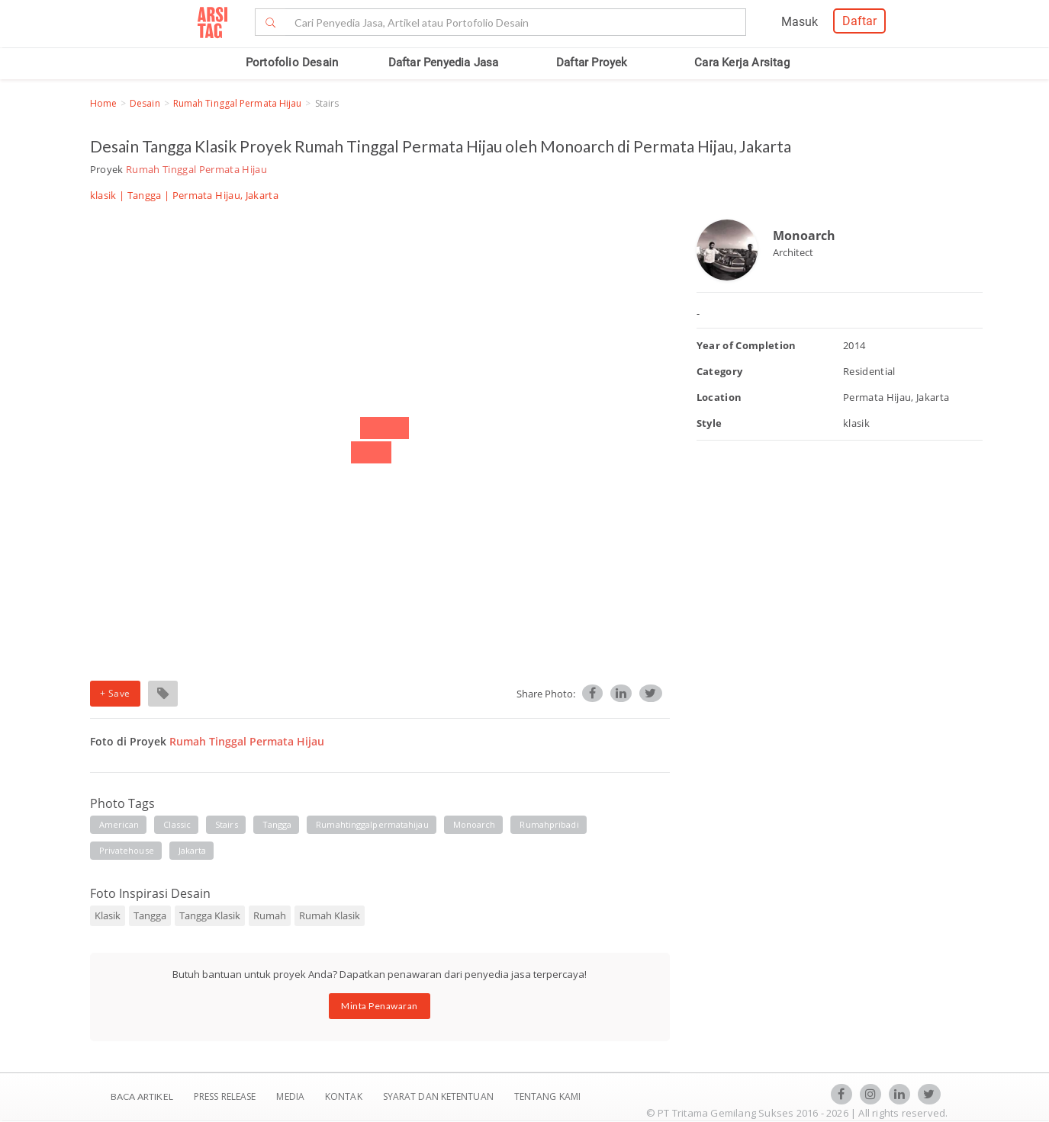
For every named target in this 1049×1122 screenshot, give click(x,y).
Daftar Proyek (592, 62)
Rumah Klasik (329, 915)
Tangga (144, 195)
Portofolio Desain (292, 62)
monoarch (474, 824)
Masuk (799, 21)
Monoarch (804, 235)
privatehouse (126, 850)
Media (291, 1096)
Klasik (108, 915)
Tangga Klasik (209, 915)
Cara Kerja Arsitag (742, 62)
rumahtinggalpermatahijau (372, 824)
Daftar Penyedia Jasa (443, 62)
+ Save (115, 693)
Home (103, 103)
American (119, 824)
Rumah (269, 915)
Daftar (859, 21)
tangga (277, 824)
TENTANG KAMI (547, 1096)
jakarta (193, 850)
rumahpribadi (549, 824)
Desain (145, 103)
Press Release (225, 1096)
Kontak (345, 1096)
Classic (177, 824)
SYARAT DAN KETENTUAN (439, 1096)
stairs (226, 824)
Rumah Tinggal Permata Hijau (237, 103)
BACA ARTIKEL (142, 1096)
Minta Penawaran (379, 1005)
